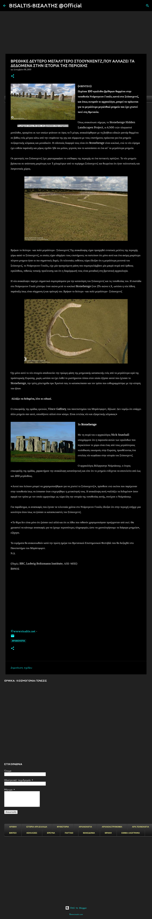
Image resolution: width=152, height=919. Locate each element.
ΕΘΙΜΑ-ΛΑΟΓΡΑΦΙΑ (131, 833)
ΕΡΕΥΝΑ (51, 833)
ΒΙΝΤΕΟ (12, 833)
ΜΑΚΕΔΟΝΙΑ (89, 833)
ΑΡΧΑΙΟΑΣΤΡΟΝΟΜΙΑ (112, 827)
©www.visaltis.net (23, 631)
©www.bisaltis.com (76, 914)
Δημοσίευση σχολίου (21, 667)
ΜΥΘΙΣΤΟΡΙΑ (63, 827)
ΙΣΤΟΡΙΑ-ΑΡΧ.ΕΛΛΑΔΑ (36, 827)
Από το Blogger (76, 907)
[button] (13, 76)
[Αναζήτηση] (86, 6)
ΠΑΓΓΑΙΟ (69, 833)
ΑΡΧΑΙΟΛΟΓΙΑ (18, 641)
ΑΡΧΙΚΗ (12, 827)
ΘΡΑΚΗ (108, 833)
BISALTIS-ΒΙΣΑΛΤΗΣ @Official (45, 5)
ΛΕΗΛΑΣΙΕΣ (31, 833)
